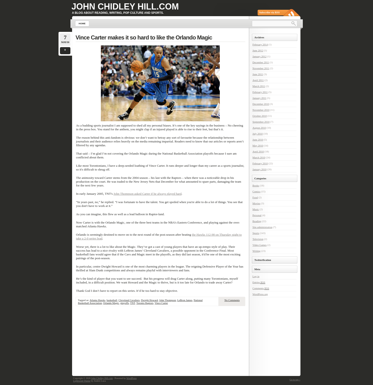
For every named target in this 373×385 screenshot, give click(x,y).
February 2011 (260, 92)
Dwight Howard (149, 300)
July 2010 (257, 133)
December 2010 (260, 103)
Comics (256, 191)
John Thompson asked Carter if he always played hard (147, 193)
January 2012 (259, 56)
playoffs (124, 303)
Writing (256, 250)
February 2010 (260, 163)
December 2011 (260, 62)
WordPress (131, 378)
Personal (256, 215)
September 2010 (261, 121)
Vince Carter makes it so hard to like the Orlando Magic (144, 37)
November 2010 (260, 109)
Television (257, 239)
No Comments (232, 300)
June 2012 (257, 50)
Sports (255, 233)
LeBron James (184, 300)
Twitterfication (262, 259)
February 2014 (260, 44)
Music (255, 209)
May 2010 (257, 145)
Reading (256, 221)
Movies (256, 203)
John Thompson (167, 300)
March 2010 (258, 157)
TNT (132, 303)
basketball (112, 300)
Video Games (259, 245)
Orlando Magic (111, 303)
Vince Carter (161, 303)
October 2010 (259, 115)
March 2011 (258, 86)
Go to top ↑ (295, 379)
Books (255, 185)
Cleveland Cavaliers (129, 300)
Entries (258, 282)
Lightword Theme (81, 381)
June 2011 (257, 74)
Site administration (262, 227)
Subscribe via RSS (269, 12)
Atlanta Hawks (97, 300)
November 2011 (260, 68)
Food (255, 197)
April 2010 (258, 151)
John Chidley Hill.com (125, 6)
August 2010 (259, 127)
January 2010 (259, 169)
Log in (255, 276)
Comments (260, 288)
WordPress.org (260, 294)
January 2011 (259, 98)
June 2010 (257, 139)
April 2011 (258, 80)
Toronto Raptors (144, 303)
